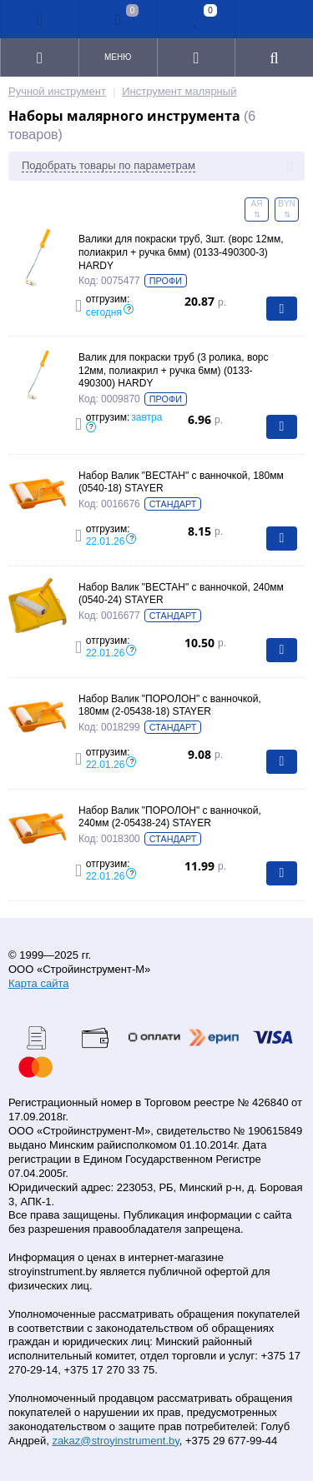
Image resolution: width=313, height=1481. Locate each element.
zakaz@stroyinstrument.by (115, 1440)
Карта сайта (38, 983)
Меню (117, 57)
